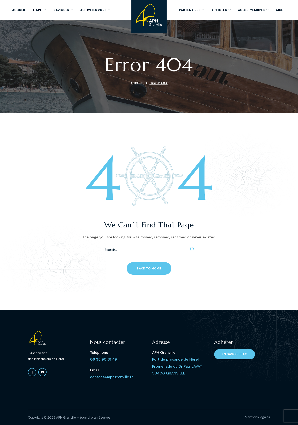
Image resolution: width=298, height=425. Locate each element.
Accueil (137, 83)
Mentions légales (257, 417)
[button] (149, 268)
